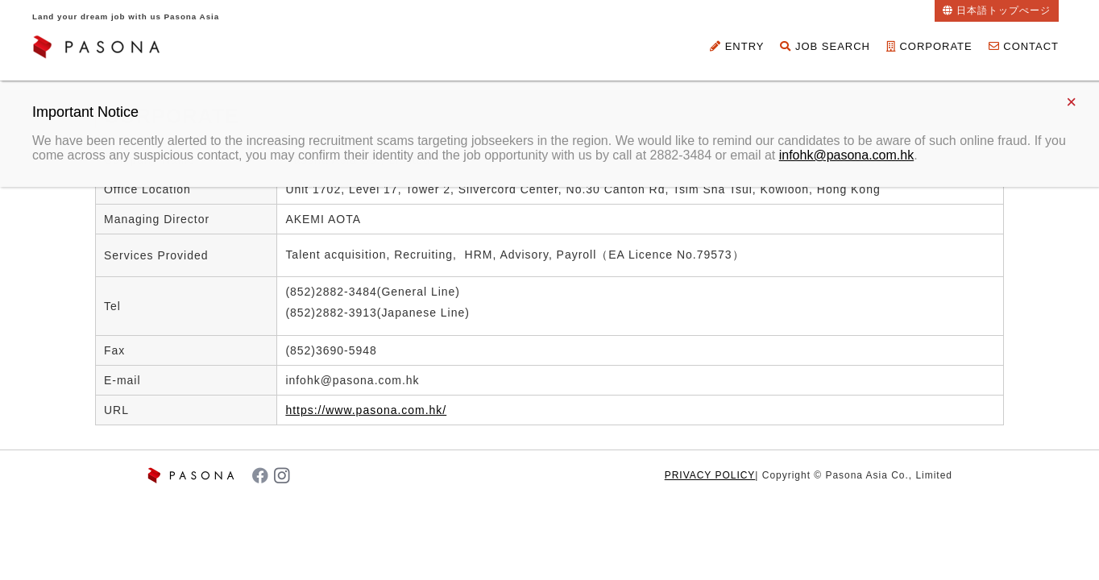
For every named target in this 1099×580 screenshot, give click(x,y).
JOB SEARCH (824, 46)
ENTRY (737, 46)
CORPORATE (929, 46)
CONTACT (1024, 46)
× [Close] (1071, 102)
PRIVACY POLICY (710, 475)
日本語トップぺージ (1003, 10)
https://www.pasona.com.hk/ (365, 410)
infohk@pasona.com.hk (846, 155)
